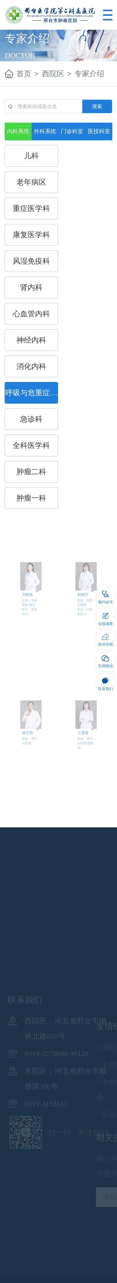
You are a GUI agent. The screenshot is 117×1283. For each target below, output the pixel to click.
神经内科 (31, 340)
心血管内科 (31, 314)
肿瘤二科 (31, 472)
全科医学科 (31, 445)
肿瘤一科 (31, 498)
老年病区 (31, 182)
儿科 (31, 156)
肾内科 (31, 287)
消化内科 (31, 366)
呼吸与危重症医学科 (31, 396)
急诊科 (31, 419)
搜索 (97, 106)
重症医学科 (31, 208)
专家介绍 (89, 74)
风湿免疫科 (31, 261)
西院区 (53, 74)
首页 (23, 74)
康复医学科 (31, 235)
